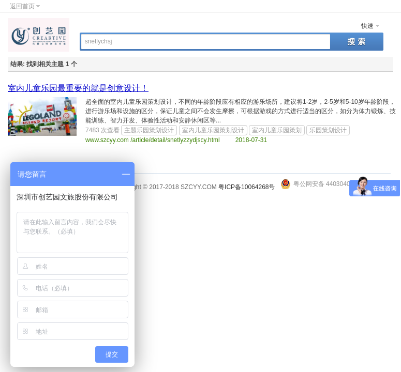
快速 (367, 25)
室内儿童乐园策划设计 (213, 130)
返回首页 (22, 6)
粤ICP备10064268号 (246, 187)
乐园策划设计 (328, 130)
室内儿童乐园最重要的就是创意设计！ (78, 88)
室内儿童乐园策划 (277, 130)
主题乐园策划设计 (149, 130)
